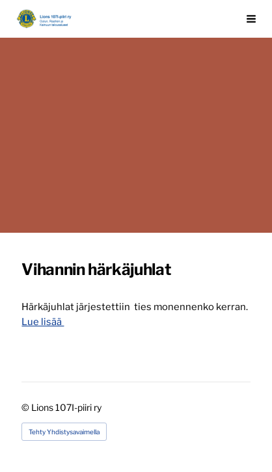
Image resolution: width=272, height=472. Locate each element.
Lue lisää (42, 322)
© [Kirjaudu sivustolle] (26, 407)
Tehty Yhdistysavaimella (64, 432)
